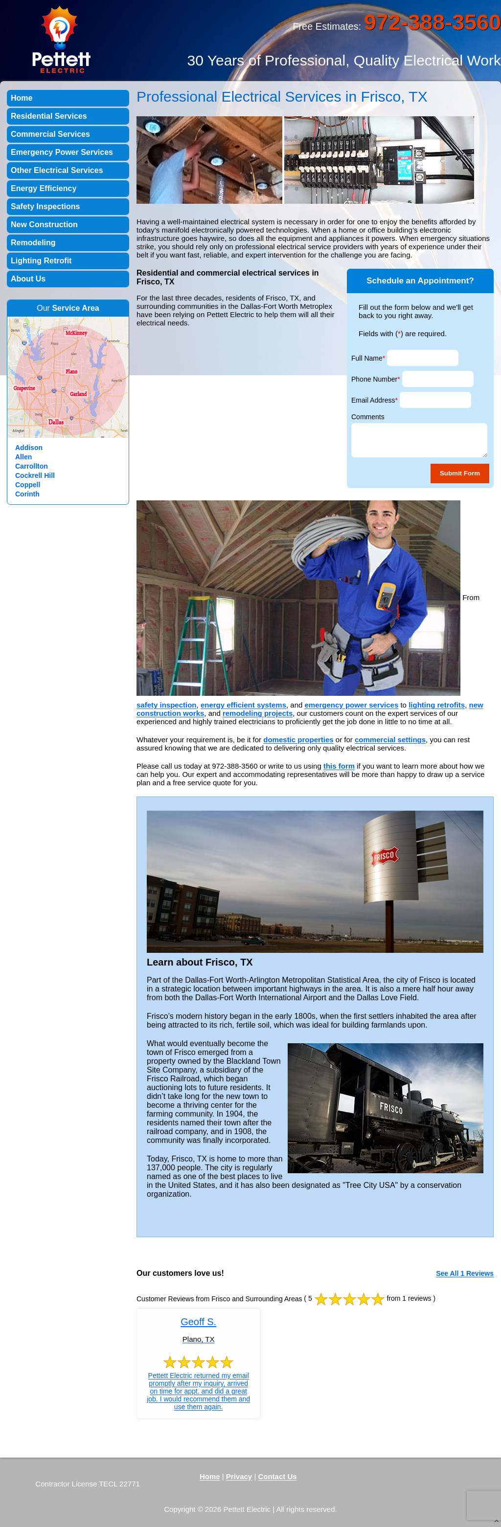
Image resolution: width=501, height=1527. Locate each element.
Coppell (27, 485)
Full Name (368, 358)
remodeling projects (258, 713)
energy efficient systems (243, 705)
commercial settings (390, 739)
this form (339, 766)
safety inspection (167, 705)
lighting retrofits (437, 705)
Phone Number (375, 379)
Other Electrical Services (57, 170)
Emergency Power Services (62, 152)
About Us (28, 279)
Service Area (75, 308)
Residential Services (49, 116)
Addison (29, 448)
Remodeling (33, 242)
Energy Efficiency (43, 188)
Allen (23, 457)
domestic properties (298, 739)
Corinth (27, 494)
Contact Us (277, 1476)
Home (21, 98)
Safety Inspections (45, 206)
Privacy (239, 1476)
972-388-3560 (432, 22)
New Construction (44, 224)
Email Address (374, 400)
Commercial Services (50, 134)
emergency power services (352, 705)
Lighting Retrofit (41, 261)
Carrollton (31, 466)
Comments (368, 417)
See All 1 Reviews (465, 1273)
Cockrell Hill (35, 475)
